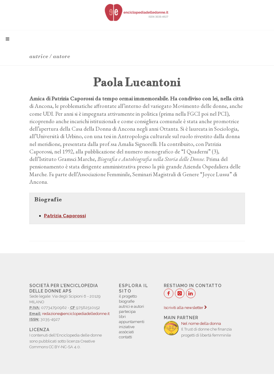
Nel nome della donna (201, 323)
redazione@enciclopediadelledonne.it (76, 313)
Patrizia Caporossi (65, 215)
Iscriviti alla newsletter (185, 307)
